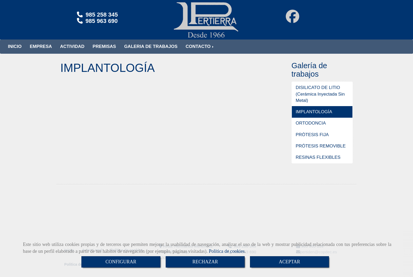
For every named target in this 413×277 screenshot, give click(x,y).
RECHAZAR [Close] (205, 261)
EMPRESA (41, 51)
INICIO (15, 51)
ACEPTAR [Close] (289, 261)
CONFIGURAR (120, 261)
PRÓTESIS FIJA (312, 139)
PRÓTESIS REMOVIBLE (321, 151)
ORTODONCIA (311, 128)
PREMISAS (104, 51)
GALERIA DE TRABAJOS (150, 51)
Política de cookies (227, 251)
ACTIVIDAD (72, 51)
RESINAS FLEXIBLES (318, 162)
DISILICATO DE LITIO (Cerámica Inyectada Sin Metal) (320, 99)
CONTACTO (200, 51)
